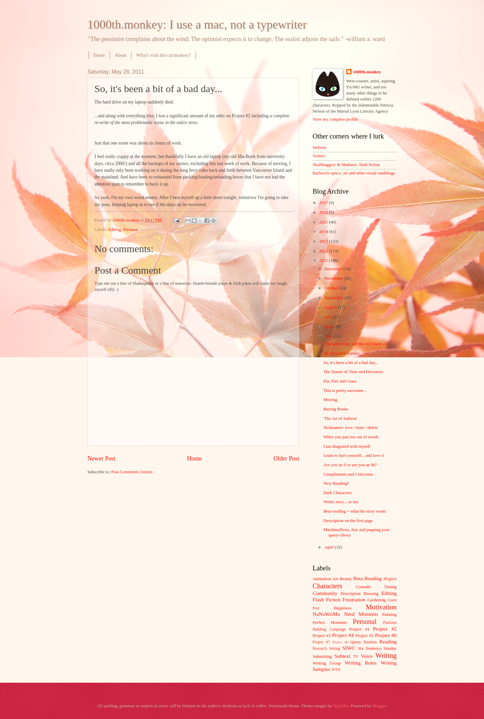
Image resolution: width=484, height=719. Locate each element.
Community (325, 593)
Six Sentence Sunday (341, 353)
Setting (334, 648)
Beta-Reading (367, 578)
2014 (324, 231)
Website (319, 147)
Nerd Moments (361, 614)
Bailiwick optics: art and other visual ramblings (354, 173)
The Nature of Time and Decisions (353, 371)
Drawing (370, 593)
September (334, 297)
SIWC (348, 648)
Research (320, 648)
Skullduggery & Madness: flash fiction (346, 164)
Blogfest (390, 579)
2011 (324, 260)
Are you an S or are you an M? (350, 465)
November (334, 278)
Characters (327, 586)
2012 (324, 251)
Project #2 (385, 629)
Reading (388, 641)
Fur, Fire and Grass (340, 381)
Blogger (379, 706)
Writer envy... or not (340, 502)
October (331, 288)
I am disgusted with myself (346, 446)
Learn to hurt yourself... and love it (353, 455)
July (328, 317)
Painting (389, 614)
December (333, 269)
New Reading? (336, 483)
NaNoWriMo (326, 614)
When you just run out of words (350, 437)
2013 (324, 241)
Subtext (342, 656)
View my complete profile (335, 119)
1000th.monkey (367, 72)
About (120, 55)
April (329, 547)
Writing (386, 655)
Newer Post (101, 458)
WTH (335, 670)
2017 (324, 202)
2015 (324, 222)
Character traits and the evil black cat (355, 344)
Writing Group (327, 663)
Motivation (381, 607)
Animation (322, 578)
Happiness (342, 608)
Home (99, 55)
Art (335, 578)
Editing (114, 229)
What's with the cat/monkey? (163, 55)
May (328, 336)
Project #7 (321, 642)
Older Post (286, 458)
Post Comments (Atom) (131, 472)
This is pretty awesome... (345, 390)
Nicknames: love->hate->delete (350, 427)
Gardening (376, 600)
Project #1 (359, 629)
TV (355, 656)
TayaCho (341, 706)
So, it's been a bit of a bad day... (350, 362)
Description (350, 593)
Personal (130, 229)
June (328, 326)
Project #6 (386, 635)
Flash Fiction (326, 599)
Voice (367, 656)
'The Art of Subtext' (340, 418)
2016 (324, 212)
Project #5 (365, 635)
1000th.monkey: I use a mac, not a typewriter (197, 24)
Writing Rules (361, 663)
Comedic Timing (376, 587)
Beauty (346, 578)
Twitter (319, 156)
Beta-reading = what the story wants (354, 511)
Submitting (322, 656)
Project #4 (343, 635)
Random (370, 642)
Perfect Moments (330, 622)
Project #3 (322, 635)
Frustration (353, 599)
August (331, 307)
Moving (330, 399)
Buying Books (335, 409)
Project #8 (340, 642)
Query (355, 642)
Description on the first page (348, 520)
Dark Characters (337, 492)
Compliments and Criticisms (348, 474)
